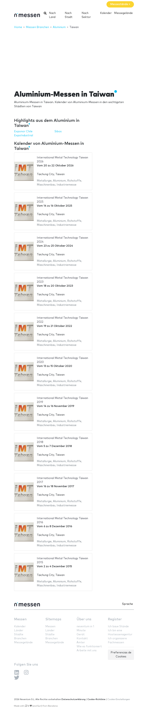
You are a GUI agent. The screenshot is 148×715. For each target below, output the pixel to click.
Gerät (81, 634)
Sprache (127, 604)
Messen (20, 619)
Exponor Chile (23, 131)
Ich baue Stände (118, 626)
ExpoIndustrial (23, 135)
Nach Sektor (86, 15)
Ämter (81, 642)
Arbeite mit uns (87, 650)
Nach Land (52, 15)
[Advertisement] (74, 57)
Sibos (58, 131)
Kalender (106, 13)
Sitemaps (53, 619)
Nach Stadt (68, 15)
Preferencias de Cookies (121, 654)
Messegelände (123, 13)
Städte (18, 634)
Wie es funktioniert (89, 646)
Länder (18, 630)
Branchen (20, 638)
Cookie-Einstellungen (118, 699)
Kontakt (82, 638)
